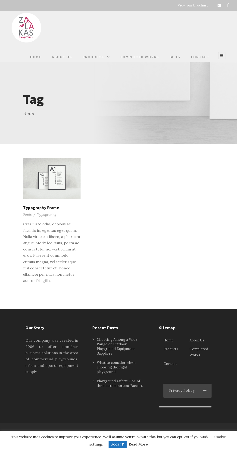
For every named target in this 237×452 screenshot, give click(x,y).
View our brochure (193, 5)
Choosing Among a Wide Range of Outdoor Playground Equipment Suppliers (117, 346)
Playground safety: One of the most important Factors (120, 383)
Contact (200, 56)
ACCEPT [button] (117, 444)
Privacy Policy (181, 390)
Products (93, 56)
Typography (46, 214)
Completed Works (139, 56)
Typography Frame (41, 207)
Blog (175, 56)
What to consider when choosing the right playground (116, 367)
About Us (62, 56)
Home (35, 56)
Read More (138, 444)
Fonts (27, 214)
